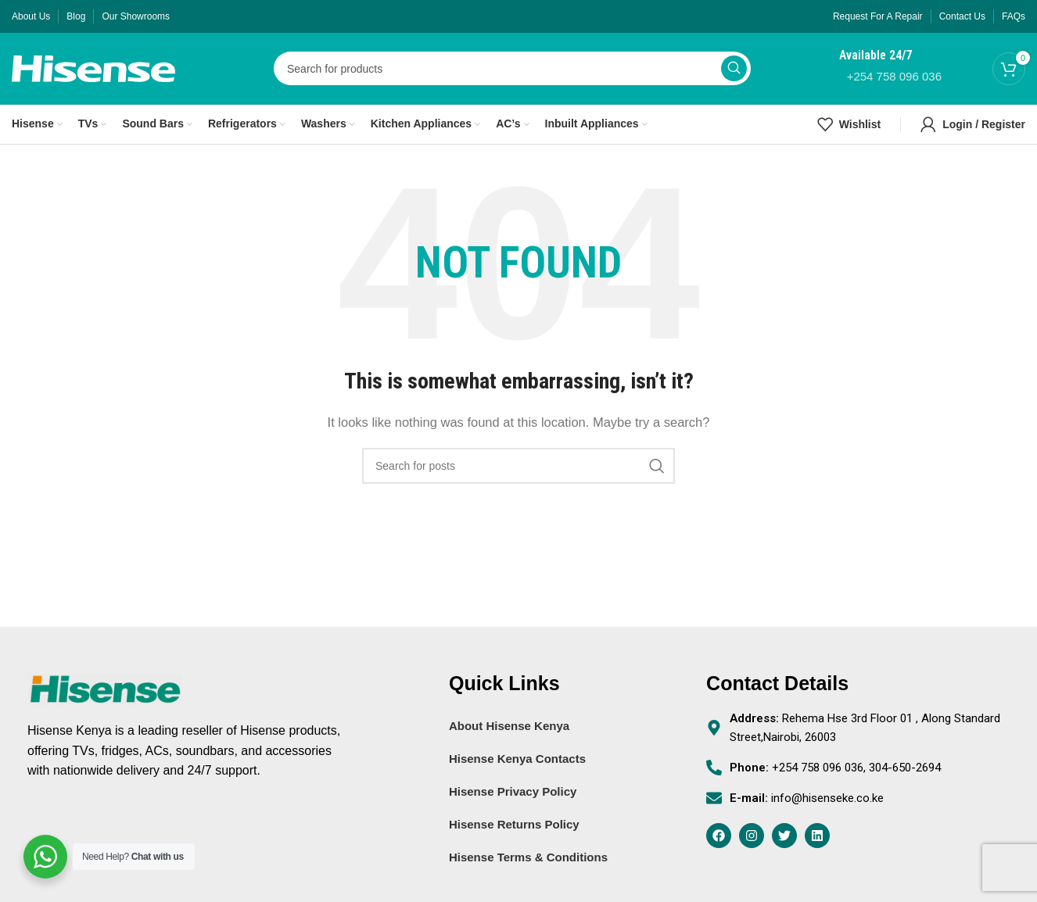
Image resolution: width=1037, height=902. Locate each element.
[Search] (512, 74)
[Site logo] (93, 72)
